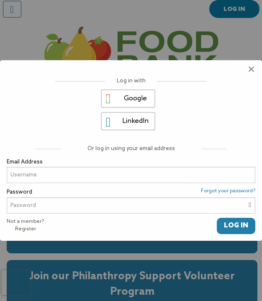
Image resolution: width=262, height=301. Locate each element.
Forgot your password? (228, 191)
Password (19, 192)
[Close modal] (251, 70)
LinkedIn (135, 121)
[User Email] (131, 175)
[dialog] (131, 150)
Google (135, 98)
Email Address (25, 162)
